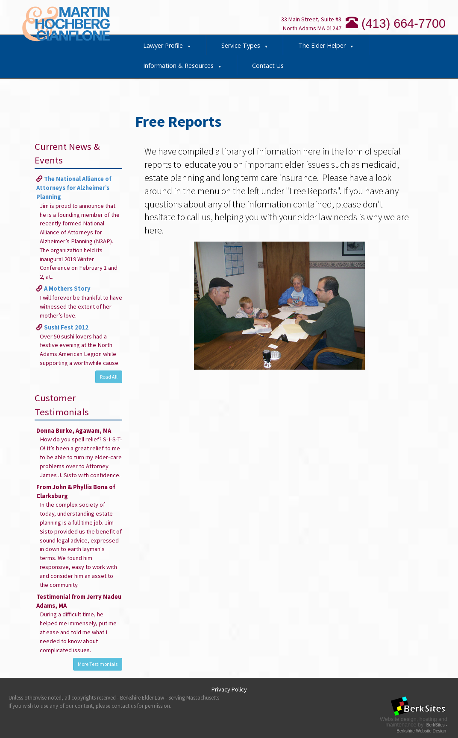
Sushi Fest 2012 (66, 327)
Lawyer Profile (167, 45)
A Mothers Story (67, 288)
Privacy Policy (229, 689)
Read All (108, 376)
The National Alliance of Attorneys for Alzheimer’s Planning (74, 188)
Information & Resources (182, 65)
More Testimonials (97, 664)
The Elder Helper (326, 45)
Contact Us (268, 65)
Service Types (244, 45)
